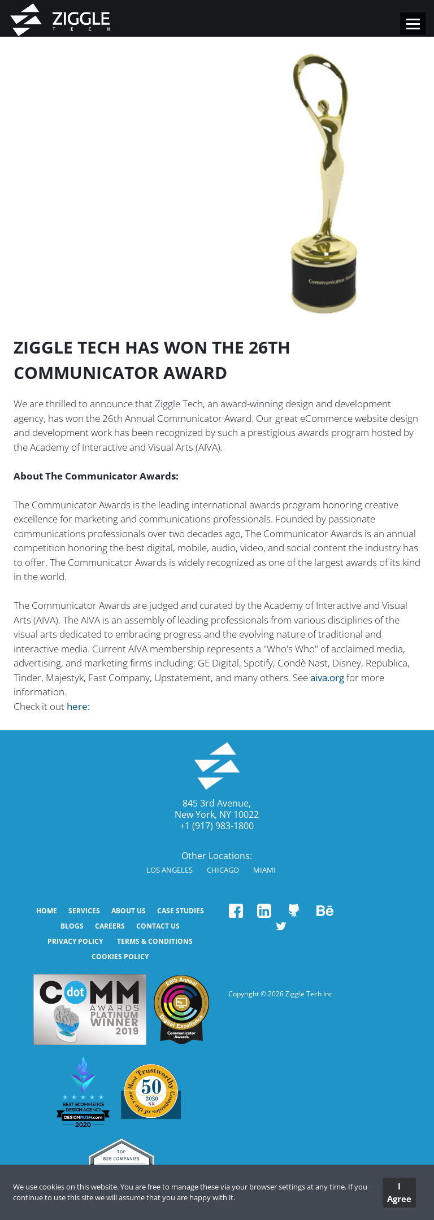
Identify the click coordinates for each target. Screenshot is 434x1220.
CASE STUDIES (180, 911)
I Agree (399, 1192)
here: (78, 706)
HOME (46, 911)
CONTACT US (158, 926)
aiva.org (327, 677)
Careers (110, 926)
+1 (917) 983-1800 (217, 826)
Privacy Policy (75, 941)
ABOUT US (128, 911)
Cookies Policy (120, 956)
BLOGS (72, 926)
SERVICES (84, 911)
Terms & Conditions (155, 941)
